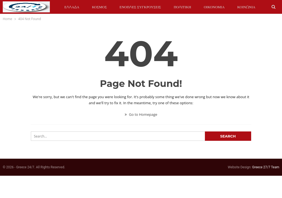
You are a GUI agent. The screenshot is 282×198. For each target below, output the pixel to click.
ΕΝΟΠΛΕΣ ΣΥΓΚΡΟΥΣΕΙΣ (140, 7)
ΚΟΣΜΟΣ (99, 7)
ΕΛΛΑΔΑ (71, 7)
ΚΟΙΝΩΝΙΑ (246, 7)
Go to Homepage (141, 114)
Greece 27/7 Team (265, 167)
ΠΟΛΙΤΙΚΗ (182, 7)
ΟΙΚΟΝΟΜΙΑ (214, 7)
